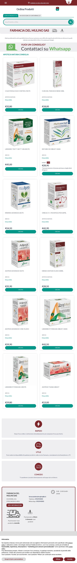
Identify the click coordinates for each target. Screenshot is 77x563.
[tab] (30, 15)
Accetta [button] (69, 559)
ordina (20, 110)
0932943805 (39, 499)
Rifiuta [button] (58, 559)
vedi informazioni (15, 505)
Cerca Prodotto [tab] (10, 15)
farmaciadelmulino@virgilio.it (37, 496)
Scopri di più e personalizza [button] (14, 559)
